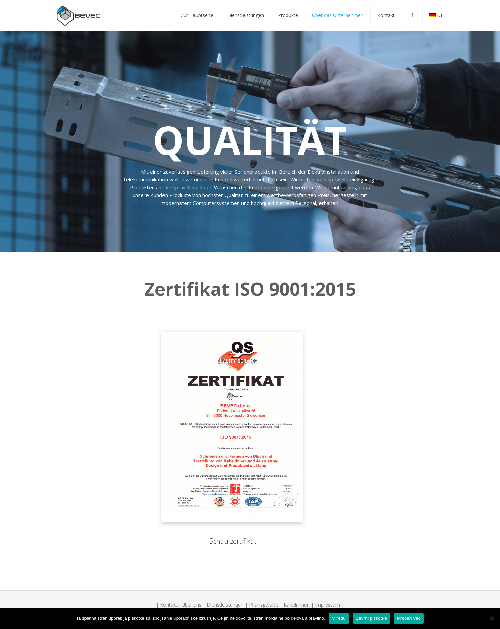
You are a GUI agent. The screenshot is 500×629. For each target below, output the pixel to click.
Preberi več (409, 618)
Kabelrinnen (297, 604)
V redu (339, 618)
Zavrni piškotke (371, 618)
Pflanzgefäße (263, 604)
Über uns (191, 604)
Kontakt (168, 604)
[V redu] (491, 618)
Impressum (327, 604)
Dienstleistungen (225, 604)
